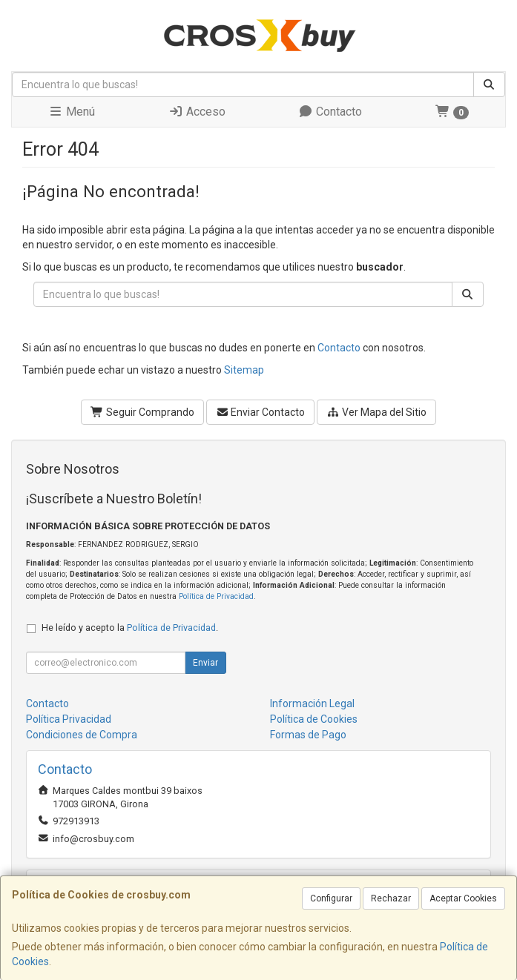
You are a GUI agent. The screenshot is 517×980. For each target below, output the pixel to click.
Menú (71, 112)
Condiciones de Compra (81, 735)
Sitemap (244, 370)
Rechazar (391, 898)
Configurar (331, 898)
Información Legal (312, 703)
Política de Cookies (314, 719)
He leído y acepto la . (130, 627)
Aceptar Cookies (463, 898)
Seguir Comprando (142, 412)
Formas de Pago (308, 735)
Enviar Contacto (261, 412)
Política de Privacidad (216, 596)
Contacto (330, 112)
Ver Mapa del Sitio (376, 412)
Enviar (205, 663)
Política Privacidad (68, 719)
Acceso (196, 112)
